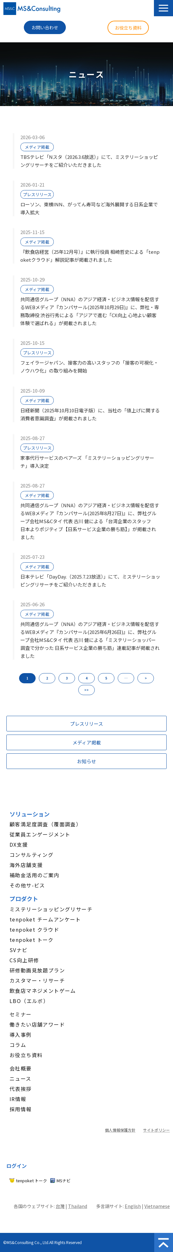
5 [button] (106, 678)
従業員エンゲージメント (40, 834)
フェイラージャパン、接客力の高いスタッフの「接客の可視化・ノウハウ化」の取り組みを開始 (89, 366)
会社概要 (21, 1068)
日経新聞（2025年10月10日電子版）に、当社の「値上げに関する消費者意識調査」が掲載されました (90, 414)
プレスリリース (37, 194)
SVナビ (19, 950)
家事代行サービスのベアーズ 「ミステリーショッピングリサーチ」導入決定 (87, 461)
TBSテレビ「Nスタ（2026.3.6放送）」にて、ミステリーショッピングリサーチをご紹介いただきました (89, 160)
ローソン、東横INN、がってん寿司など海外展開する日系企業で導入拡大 (89, 208)
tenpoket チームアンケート (45, 919)
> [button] (146, 678)
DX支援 (19, 844)
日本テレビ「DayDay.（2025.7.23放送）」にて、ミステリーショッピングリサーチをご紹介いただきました (90, 580)
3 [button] (67, 678)
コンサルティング (31, 854)
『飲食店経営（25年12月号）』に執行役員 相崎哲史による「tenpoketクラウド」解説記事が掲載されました (90, 255)
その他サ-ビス (27, 885)
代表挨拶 (21, 1088)
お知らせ (86, 761)
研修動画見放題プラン (37, 970)
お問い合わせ (44, 27)
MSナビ (64, 1180)
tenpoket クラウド (34, 929)
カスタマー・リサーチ (37, 980)
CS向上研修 (24, 960)
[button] (163, 8)
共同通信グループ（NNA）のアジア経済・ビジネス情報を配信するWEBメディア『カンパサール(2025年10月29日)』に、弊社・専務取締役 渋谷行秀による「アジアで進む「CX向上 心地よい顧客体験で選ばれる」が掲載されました (89, 311)
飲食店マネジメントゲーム (43, 990)
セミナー (21, 1014)
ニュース (20, 1078)
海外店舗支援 (26, 865)
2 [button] (47, 678)
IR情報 (18, 1099)
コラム (18, 1045)
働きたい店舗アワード (37, 1024)
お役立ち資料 (128, 28)
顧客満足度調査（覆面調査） (45, 824)
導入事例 (21, 1034)
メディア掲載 (37, 147)
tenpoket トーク (32, 939)
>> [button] (86, 689)
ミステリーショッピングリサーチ (51, 909)
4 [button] (86, 678)
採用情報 (21, 1109)
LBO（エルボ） (29, 1001)
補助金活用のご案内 (34, 875)
